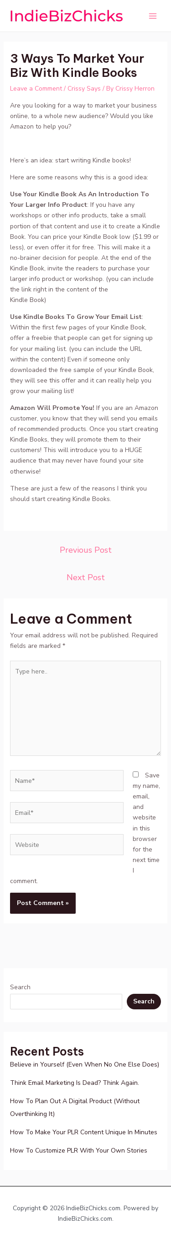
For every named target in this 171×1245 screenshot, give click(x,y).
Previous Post (86, 549)
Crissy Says (84, 88)
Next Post (86, 577)
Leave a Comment (36, 88)
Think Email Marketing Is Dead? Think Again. (74, 1082)
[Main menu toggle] (152, 15)
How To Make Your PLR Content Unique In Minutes (83, 1132)
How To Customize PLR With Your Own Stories (78, 1150)
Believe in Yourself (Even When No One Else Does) (84, 1064)
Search (20, 987)
